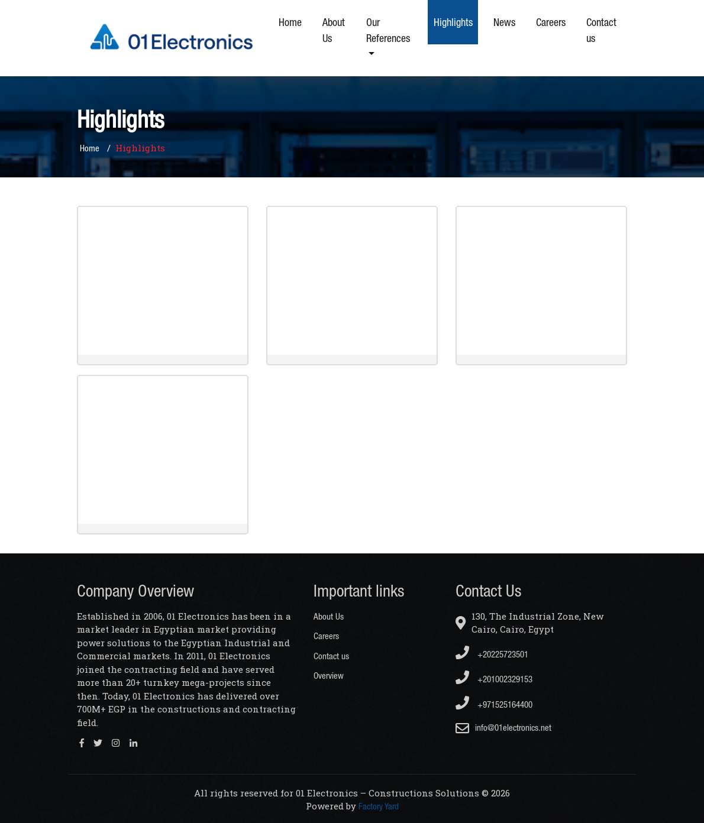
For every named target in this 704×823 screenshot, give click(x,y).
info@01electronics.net (513, 727)
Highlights (453, 22)
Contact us (601, 30)
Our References (388, 30)
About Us (333, 30)
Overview (329, 675)
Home (290, 22)
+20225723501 (492, 652)
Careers (551, 22)
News (504, 22)
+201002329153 (494, 677)
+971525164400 (494, 702)
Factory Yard (379, 806)
